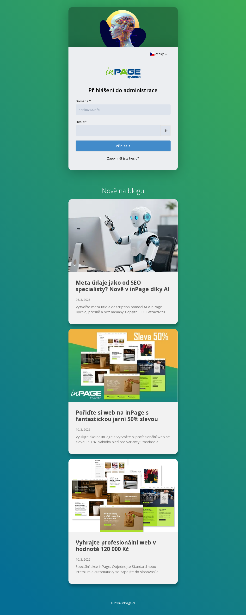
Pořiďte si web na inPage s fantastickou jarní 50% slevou (117, 416)
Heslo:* (81, 122)
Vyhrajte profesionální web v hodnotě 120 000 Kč (116, 545)
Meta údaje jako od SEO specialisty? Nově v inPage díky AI (123, 286)
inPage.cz (128, 603)
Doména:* (83, 101)
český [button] (158, 54)
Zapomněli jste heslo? (123, 158)
